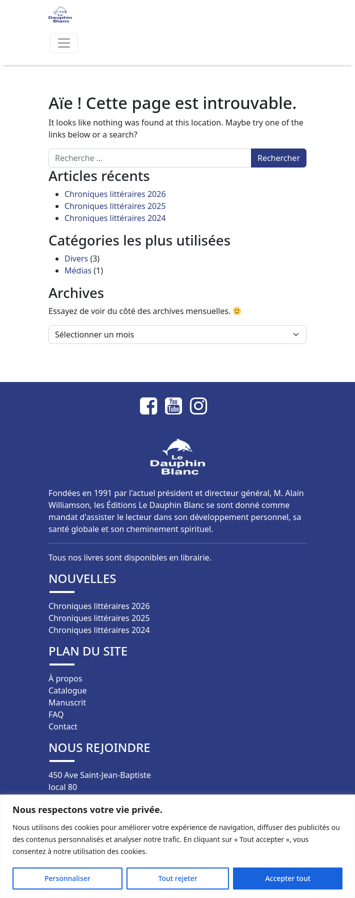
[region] (177, 846)
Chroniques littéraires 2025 (115, 206)
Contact (63, 726)
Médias (78, 270)
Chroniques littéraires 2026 (115, 194)
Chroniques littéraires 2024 (115, 218)
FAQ (56, 714)
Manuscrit (67, 702)
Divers (76, 258)
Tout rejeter (178, 878)
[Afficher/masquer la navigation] (64, 43)
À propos (65, 678)
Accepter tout (287, 878)
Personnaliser (67, 878)
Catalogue (67, 690)
